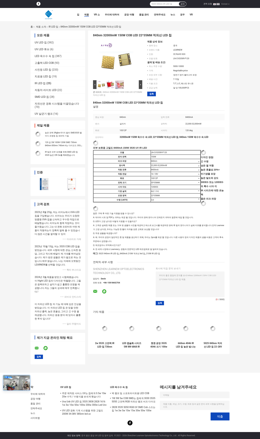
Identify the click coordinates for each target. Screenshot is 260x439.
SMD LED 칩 (42, 96)
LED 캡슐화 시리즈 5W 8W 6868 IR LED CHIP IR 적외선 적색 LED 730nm (131, 345)
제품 (86, 14)
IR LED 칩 (53, 26)
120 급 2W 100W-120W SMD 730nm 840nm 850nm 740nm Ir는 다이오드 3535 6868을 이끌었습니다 (63, 145)
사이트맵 (35, 418)
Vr (191, 14)
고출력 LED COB (44, 62)
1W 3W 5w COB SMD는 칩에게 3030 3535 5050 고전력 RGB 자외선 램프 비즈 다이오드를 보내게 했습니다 (134, 400)
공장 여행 (129, 14)
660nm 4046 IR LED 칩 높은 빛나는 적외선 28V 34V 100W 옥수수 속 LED (186, 345)
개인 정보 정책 (73, 435)
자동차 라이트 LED (46, 90)
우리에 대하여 (112, 14)
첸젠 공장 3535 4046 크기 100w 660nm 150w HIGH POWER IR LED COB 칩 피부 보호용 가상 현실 (159, 345)
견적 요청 (207, 4)
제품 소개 (41, 26)
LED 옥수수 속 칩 (45, 56)
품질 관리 (144, 14)
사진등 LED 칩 (43, 69)
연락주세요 (159, 14)
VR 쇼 (97, 14)
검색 (183, 4)
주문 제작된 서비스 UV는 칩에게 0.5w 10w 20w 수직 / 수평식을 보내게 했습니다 (84, 395)
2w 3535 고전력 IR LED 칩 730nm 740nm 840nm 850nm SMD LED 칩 (104, 345)
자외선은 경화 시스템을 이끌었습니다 (57, 103)
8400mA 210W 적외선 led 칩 (132, 253)
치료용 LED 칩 (43, 76)
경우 (182, 14)
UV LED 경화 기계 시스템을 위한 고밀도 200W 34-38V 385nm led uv (82, 412)
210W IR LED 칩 (153, 253)
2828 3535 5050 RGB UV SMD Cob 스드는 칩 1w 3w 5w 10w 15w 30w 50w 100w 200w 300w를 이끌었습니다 (134, 409)
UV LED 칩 (41, 42)
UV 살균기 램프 (44, 113)
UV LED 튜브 (42, 49)
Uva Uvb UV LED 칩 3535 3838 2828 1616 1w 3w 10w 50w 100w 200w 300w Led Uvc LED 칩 (84, 403)
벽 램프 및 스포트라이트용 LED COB (130, 393)
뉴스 (172, 14)
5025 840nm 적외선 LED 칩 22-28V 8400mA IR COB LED (213, 345)
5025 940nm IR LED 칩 (109, 253)
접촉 (151, 94)
